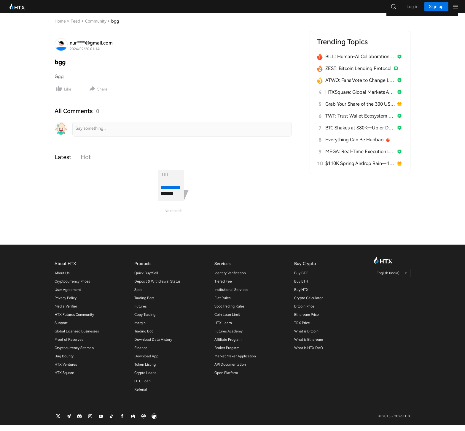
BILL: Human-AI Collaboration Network (360, 62)
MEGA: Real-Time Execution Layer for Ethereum (360, 157)
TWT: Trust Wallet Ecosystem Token (360, 122)
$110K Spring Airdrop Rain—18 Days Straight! (360, 169)
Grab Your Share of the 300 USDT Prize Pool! (360, 110)
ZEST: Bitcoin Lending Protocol (358, 74)
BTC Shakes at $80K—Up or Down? (360, 134)
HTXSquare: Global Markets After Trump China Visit (360, 98)
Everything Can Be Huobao (354, 145)
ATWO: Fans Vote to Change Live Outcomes (360, 86)
